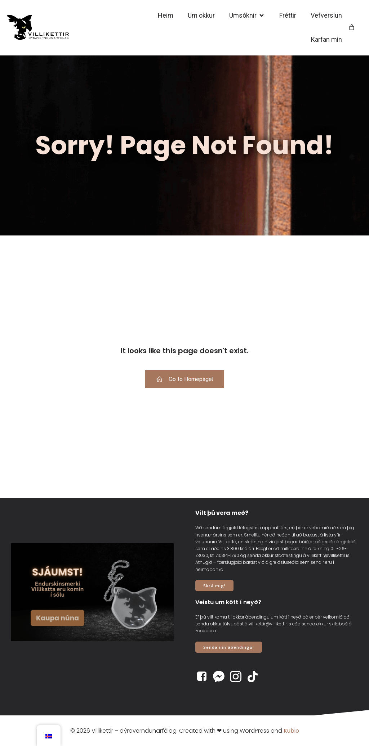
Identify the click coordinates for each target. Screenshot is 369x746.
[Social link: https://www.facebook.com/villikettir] (204, 676)
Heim (165, 15)
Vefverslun (326, 15)
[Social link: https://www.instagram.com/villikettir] (238, 676)
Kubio (291, 731)
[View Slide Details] (92, 592)
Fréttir (287, 15)
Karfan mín (326, 40)
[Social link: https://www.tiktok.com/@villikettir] (255, 676)
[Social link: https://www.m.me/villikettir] (221, 676)
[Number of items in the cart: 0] (351, 28)
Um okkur (201, 15)
